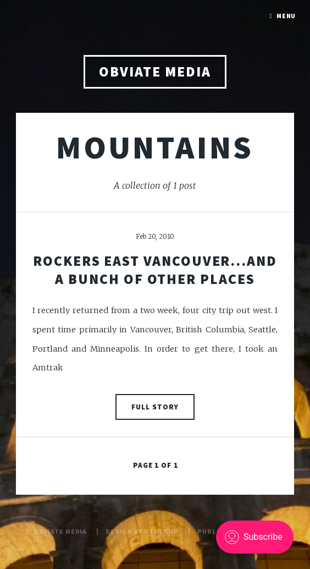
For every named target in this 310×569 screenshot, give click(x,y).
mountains (155, 147)
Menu (286, 16)
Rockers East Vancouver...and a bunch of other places (155, 270)
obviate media (155, 71)
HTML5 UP (161, 531)
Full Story (155, 407)
